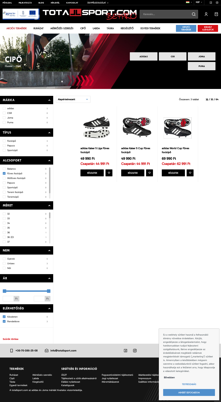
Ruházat (38, 28)
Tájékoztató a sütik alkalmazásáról (79, 378)
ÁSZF (64, 374)
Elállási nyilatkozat (70, 381)
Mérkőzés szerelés (61, 28)
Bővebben (169, 377)
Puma (202, 66)
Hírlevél (55, 3)
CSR (173, 56)
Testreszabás (189, 384)
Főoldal (7, 3)
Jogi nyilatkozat (110, 378)
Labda (96, 28)
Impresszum (144, 378)
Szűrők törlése (10, 339)
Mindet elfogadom (189, 392)
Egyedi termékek (150, 28)
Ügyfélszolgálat (96, 3)
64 (217, 99)
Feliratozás (25, 3)
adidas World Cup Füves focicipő (175, 150)
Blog (41, 3)
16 (207, 99)
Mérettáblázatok (110, 381)
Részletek (92, 173)
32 (212, 99)
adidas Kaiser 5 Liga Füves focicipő (94, 150)
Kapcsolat (72, 3)
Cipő (83, 28)
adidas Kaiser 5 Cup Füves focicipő (135, 150)
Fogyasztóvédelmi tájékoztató (117, 374)
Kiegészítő (127, 28)
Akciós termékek (16, 28)
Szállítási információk (149, 381)
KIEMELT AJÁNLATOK (208, 28)
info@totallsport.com (60, 350)
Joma (202, 56)
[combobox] (189, 2)
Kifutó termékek (186, 28)
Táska (110, 28)
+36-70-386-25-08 (23, 350)
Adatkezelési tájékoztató (151, 374)
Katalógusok (67, 385)
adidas (144, 56)
